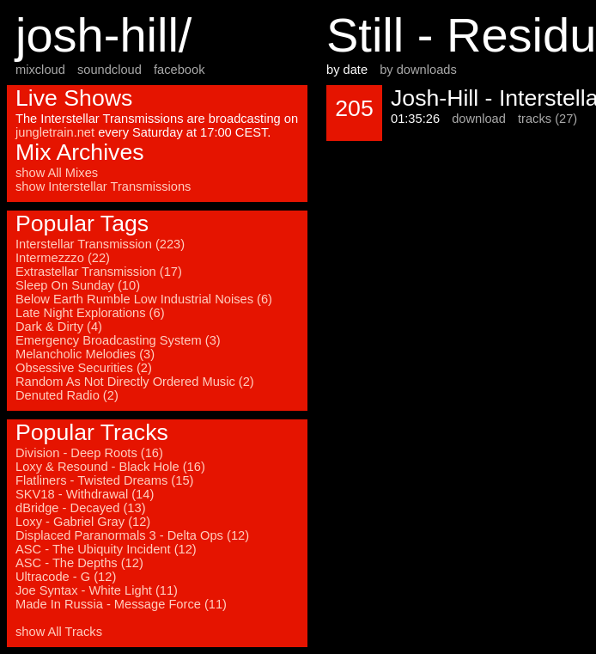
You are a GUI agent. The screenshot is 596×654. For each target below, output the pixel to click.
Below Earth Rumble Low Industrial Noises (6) (143, 299)
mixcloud (40, 69)
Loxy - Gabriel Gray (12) (82, 522)
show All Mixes (56, 173)
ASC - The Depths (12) (79, 563)
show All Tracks (58, 632)
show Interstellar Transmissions (103, 186)
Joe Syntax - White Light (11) (96, 590)
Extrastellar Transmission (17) (98, 271)
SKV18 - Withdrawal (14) (84, 494)
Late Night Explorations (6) (90, 313)
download (479, 118)
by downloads (418, 69)
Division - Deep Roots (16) (89, 453)
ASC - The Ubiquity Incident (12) (106, 549)
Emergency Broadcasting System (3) (118, 340)
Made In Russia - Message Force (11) (121, 604)
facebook (179, 69)
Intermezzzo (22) (62, 258)
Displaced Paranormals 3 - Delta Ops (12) (132, 535)
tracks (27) (547, 118)
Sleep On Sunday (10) (77, 285)
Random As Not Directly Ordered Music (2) (134, 381)
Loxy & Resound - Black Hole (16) (110, 467)
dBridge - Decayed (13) (80, 508)
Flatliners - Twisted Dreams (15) (104, 480)
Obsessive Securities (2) (83, 368)
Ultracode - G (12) (65, 577)
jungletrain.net (54, 132)
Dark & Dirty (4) (58, 326)
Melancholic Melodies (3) (85, 354)
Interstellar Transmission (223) (100, 244)
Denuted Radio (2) (67, 395)
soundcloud (109, 69)
